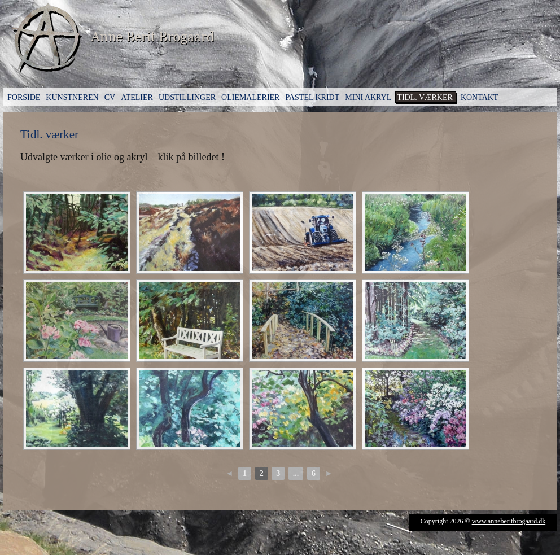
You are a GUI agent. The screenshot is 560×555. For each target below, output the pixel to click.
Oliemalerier (250, 97)
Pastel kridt (312, 97)
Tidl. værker (425, 97)
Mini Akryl (368, 97)
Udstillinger (187, 97)
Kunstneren (72, 97)
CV (109, 97)
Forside (23, 97)
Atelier (137, 97)
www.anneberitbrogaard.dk (509, 521)
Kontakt (479, 97)
